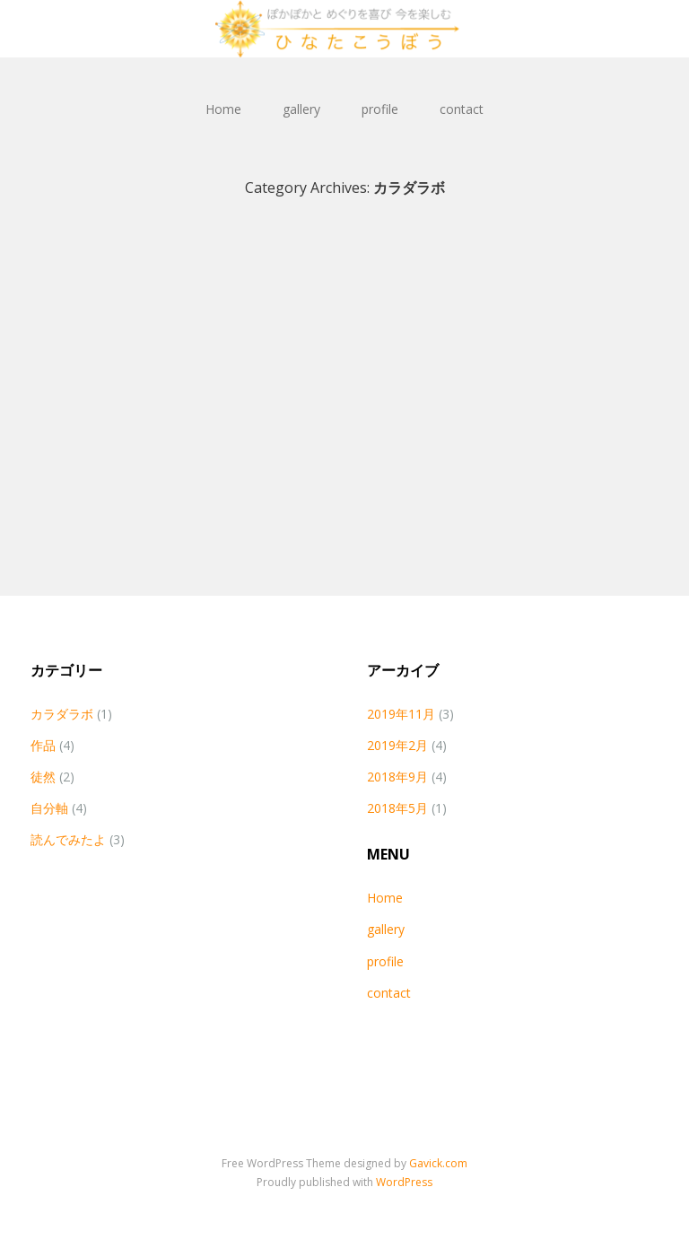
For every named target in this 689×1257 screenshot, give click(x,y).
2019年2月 (397, 745)
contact (462, 109)
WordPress (404, 1182)
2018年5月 (397, 807)
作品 (43, 745)
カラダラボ (62, 713)
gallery (301, 109)
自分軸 (49, 807)
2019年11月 (401, 713)
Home (223, 109)
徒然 (43, 776)
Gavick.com (438, 1163)
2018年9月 (397, 776)
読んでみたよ (68, 839)
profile (380, 109)
